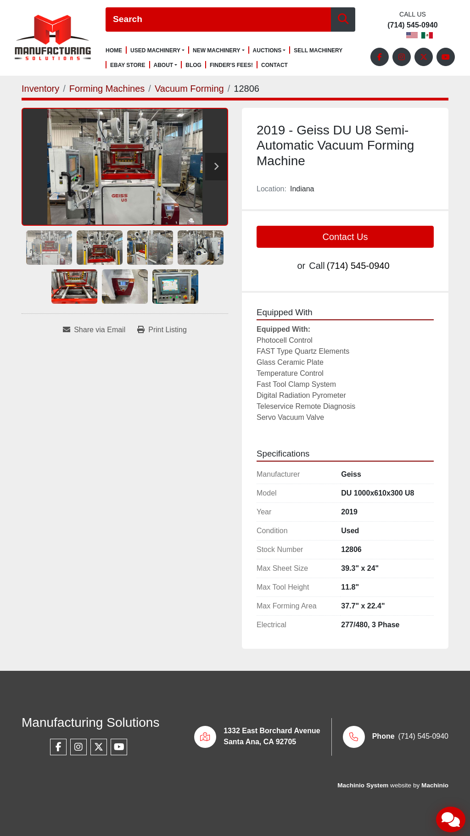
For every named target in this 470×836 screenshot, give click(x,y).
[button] (157, 50)
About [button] (163, 65)
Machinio (434, 785)
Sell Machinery (318, 51)
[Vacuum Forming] (189, 89)
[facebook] (379, 57)
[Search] (218, 19)
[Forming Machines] (107, 89)
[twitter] (423, 57)
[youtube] (445, 57)
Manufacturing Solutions (90, 722)
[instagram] (401, 57)
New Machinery (217, 50)
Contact (274, 65)
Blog (193, 65)
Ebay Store (127, 65)
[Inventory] (40, 89)
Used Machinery (155, 50)
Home (114, 51)
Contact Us (345, 237)
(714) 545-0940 (412, 25)
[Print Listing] (162, 330)
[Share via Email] (94, 330)
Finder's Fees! (231, 65)
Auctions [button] (267, 50)
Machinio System (362, 785)
